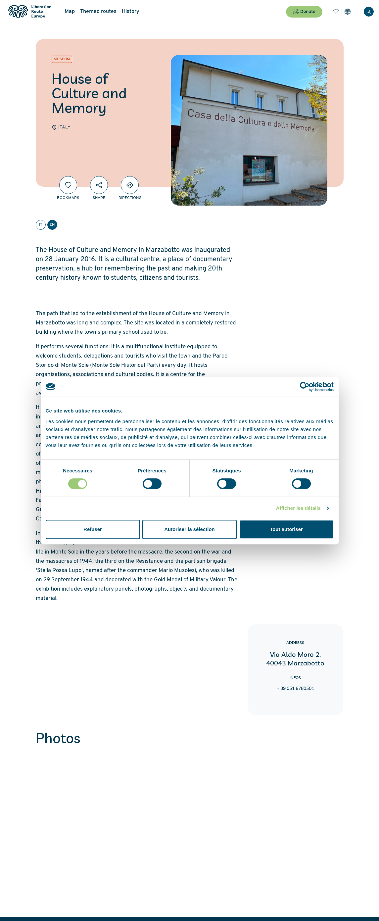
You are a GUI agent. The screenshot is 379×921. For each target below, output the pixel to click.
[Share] (99, 185)
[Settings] (347, 11)
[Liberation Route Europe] (29, 11)
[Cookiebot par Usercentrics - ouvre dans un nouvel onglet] (305, 387)
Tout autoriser (286, 529)
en (52, 225)
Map (70, 11)
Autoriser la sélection (189, 529)
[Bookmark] (68, 185)
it (40, 225)
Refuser (92, 529)
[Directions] (130, 185)
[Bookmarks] (336, 12)
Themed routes (98, 11)
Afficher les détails (298, 508)
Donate (304, 12)
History (130, 11)
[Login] (369, 12)
